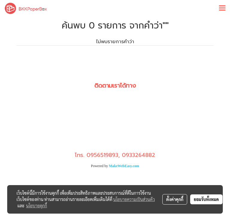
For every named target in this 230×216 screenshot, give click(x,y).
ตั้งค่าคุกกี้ (174, 199)
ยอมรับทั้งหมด (206, 199)
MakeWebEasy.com (124, 166)
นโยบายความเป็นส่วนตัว (134, 199)
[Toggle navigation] (222, 8)
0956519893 (102, 155)
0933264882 (138, 155)
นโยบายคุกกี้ (36, 205)
